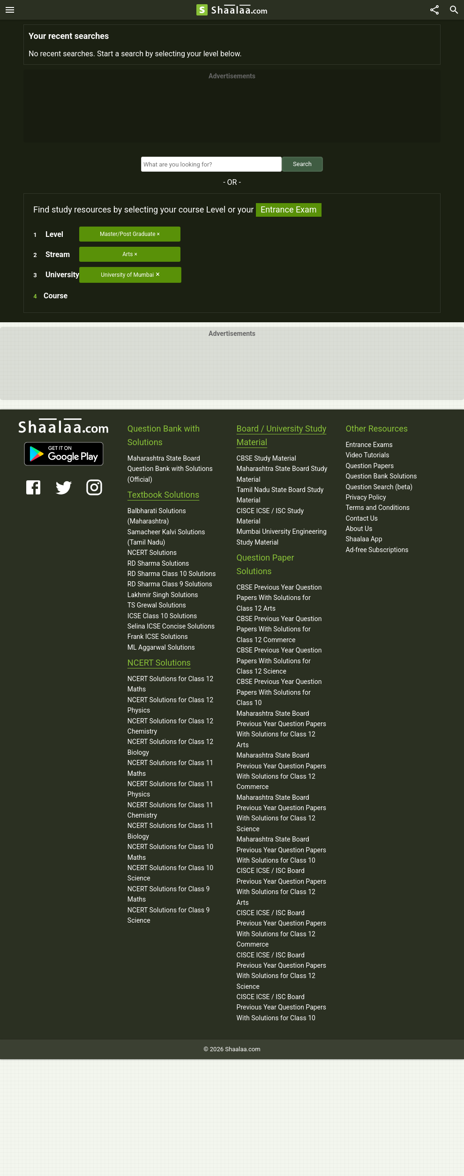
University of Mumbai (127, 275)
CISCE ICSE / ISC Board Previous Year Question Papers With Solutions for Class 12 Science (281, 970)
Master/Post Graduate (128, 234)
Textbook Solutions (163, 495)
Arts (127, 254)
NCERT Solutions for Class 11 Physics (170, 789)
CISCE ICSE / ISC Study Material (270, 516)
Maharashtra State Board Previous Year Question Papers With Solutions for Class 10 (281, 849)
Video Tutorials (367, 455)
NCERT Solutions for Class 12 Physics (170, 705)
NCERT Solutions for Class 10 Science (170, 873)
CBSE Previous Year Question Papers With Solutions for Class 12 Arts (279, 598)
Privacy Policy (365, 497)
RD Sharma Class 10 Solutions (171, 573)
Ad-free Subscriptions (376, 550)
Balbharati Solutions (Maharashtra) (156, 516)
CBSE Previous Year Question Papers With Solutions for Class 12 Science (279, 660)
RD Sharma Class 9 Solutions (169, 584)
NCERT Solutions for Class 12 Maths (170, 684)
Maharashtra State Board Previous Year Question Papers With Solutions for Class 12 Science (281, 813)
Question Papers (369, 466)
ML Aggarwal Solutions (161, 647)
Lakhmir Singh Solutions (162, 595)
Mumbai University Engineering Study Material (282, 537)
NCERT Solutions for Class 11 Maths (170, 768)
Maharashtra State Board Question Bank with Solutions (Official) (170, 469)
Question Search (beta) (378, 487)
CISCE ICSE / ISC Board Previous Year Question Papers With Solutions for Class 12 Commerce (281, 928)
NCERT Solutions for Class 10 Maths (170, 852)
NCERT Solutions (152, 552)
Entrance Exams (368, 444)
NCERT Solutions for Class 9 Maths (168, 894)
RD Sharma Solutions (158, 563)
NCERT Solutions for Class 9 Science (168, 915)
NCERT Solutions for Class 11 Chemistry (170, 810)
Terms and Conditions (377, 507)
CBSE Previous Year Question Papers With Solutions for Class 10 (279, 692)
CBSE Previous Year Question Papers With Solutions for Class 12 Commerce (279, 629)
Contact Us (361, 518)
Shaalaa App (363, 539)
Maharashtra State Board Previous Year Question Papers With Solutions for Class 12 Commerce (281, 770)
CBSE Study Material (266, 458)
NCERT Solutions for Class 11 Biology (170, 831)
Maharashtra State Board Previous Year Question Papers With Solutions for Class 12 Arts (281, 729)
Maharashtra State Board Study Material (282, 474)
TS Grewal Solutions (156, 605)
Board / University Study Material (282, 435)
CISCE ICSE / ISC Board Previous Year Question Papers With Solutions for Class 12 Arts (281, 886)
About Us (358, 528)
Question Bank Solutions (381, 476)
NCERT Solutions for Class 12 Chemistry (170, 726)
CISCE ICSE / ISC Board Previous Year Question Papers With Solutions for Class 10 (281, 1007)
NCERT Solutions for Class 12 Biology (170, 747)
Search (302, 163)
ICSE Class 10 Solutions (162, 616)
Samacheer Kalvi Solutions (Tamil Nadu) (166, 537)
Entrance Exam (289, 209)
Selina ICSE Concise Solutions (171, 626)
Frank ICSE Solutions (157, 636)
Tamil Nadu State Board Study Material (280, 495)
